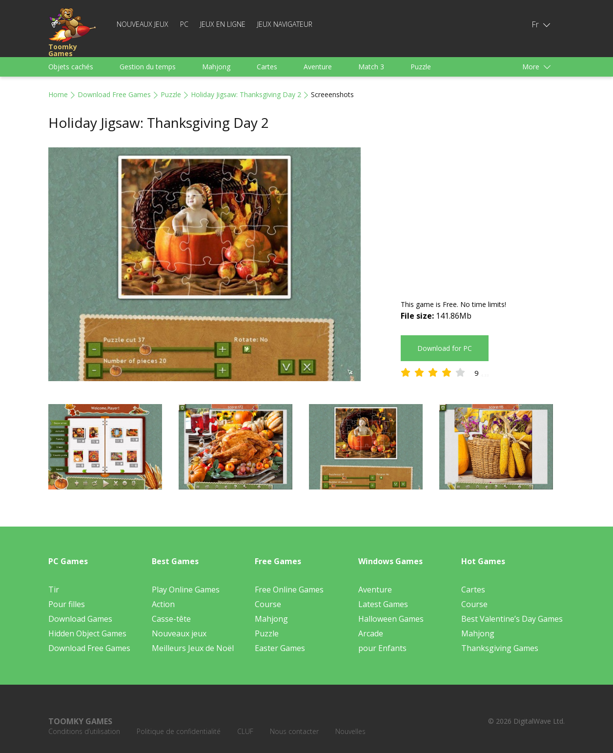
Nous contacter (294, 731)
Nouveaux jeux (142, 24)
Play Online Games (186, 589)
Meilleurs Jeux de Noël (193, 648)
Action (163, 604)
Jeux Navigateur (284, 24)
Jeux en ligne (222, 24)
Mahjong (216, 66)
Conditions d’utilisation (84, 731)
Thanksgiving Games (499, 648)
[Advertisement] (483, 215)
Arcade (370, 633)
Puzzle (420, 66)
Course (268, 604)
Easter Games (280, 648)
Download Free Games (114, 94)
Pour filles (66, 604)
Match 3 (371, 66)
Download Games (80, 618)
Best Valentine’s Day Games (512, 618)
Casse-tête (171, 618)
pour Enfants (382, 648)
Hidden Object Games (87, 633)
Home (58, 94)
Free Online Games (289, 589)
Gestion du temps (148, 66)
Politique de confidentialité (179, 731)
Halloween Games (391, 618)
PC (184, 24)
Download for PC (444, 348)
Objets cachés (70, 66)
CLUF (245, 731)
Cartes (267, 66)
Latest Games (383, 604)
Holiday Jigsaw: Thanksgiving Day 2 (246, 94)
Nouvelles (350, 731)
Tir (53, 589)
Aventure (318, 66)
